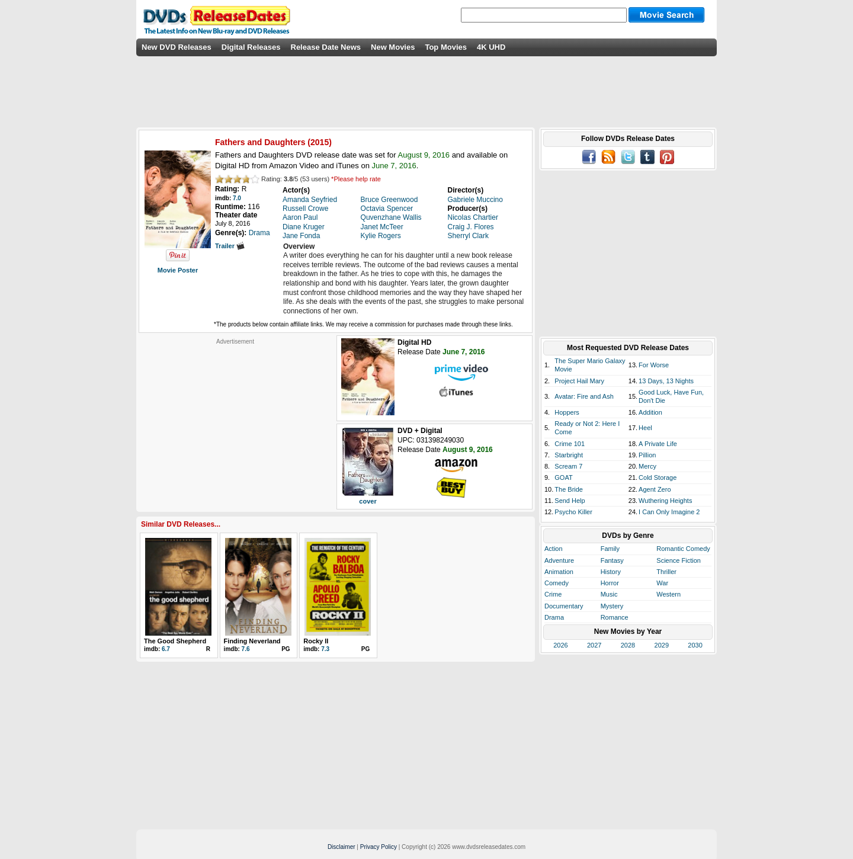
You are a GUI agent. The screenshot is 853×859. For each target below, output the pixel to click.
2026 (560, 645)
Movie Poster (178, 270)
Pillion (647, 455)
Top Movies (446, 47)
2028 (628, 645)
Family (610, 548)
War (662, 582)
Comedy (556, 582)
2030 (695, 645)
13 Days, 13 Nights (666, 380)
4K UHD (491, 47)
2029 (662, 645)
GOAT (563, 477)
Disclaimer (341, 847)
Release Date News (326, 47)
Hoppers (566, 412)
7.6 (246, 649)
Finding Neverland (252, 641)
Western (668, 594)
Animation (558, 571)
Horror (610, 582)
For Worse (654, 364)
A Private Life (658, 443)
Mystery (612, 606)
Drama (554, 617)
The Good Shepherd (175, 641)
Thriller (666, 571)
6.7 (166, 649)
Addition (650, 412)
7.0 (237, 198)
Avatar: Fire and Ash (583, 396)
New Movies (393, 47)
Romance (614, 617)
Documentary (563, 606)
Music (609, 594)
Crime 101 (569, 443)
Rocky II (315, 641)
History (611, 571)
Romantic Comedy (683, 548)
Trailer (230, 245)
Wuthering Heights (665, 500)
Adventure (559, 560)
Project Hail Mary (579, 380)
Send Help (569, 500)
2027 (594, 645)
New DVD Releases (176, 47)
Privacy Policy (378, 847)
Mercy (647, 466)
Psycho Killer (573, 511)
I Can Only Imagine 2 (669, 511)
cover (367, 501)
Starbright (568, 455)
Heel (645, 427)
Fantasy (612, 560)
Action (553, 548)
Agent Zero (655, 489)
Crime (553, 594)
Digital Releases (251, 47)
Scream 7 (568, 466)
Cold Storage (657, 477)
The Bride (568, 489)
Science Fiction (678, 560)
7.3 (325, 649)
